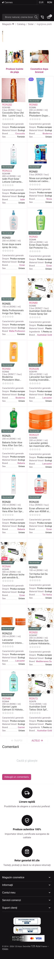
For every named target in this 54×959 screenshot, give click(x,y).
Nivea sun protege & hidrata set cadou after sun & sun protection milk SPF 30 (40, 180)
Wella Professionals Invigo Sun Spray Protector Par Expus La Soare (13, 312)
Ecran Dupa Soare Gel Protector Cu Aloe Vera (39, 246)
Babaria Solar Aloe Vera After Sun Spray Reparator (13, 510)
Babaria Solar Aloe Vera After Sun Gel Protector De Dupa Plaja (13, 444)
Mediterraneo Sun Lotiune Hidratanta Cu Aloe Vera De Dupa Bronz (39, 642)
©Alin (5, 949)
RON (49, 2)
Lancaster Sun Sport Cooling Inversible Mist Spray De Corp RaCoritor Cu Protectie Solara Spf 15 (40, 378)
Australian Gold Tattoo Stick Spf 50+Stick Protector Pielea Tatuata (39, 708)
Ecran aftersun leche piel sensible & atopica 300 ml (13, 576)
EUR (41, 2)
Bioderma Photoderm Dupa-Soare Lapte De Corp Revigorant (40, 114)
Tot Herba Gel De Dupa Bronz (38, 575)
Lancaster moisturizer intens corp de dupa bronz (12, 641)
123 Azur (36, 946)
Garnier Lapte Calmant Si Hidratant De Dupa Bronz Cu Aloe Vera (13, 708)
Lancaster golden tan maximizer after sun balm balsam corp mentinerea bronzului (39, 445)
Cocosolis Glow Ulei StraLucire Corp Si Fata (13, 114)
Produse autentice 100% (27, 829)
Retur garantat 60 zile (26, 860)
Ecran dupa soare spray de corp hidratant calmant (11, 246)
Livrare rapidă (27, 801)
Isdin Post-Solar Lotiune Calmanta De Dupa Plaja (11, 180)
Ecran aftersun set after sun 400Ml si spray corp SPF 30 (39, 510)
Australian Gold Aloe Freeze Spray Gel (40, 312)
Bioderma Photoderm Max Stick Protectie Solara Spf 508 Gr (11, 378)
